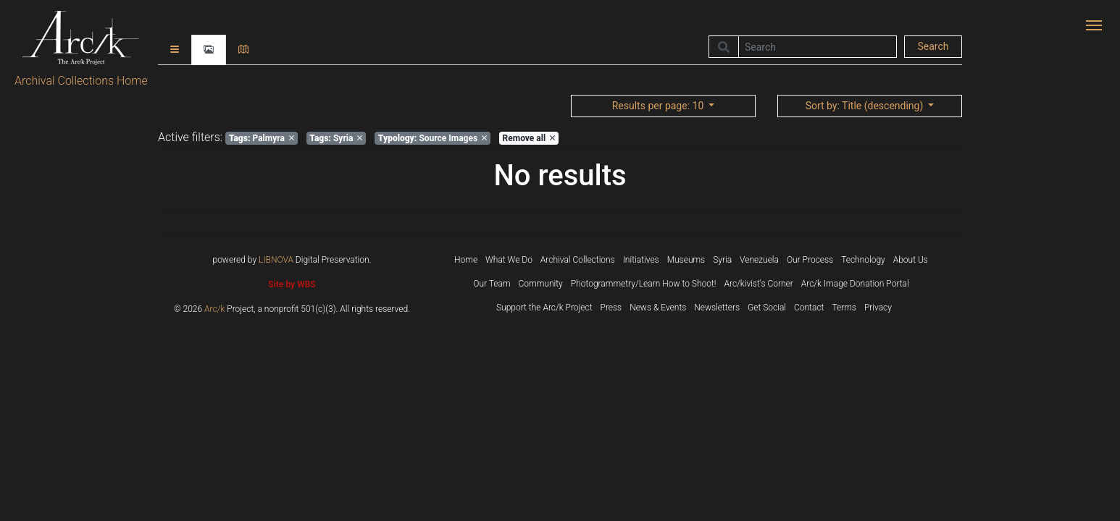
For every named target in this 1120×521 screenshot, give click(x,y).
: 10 (659, 105)
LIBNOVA (276, 260)
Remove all (529, 138)
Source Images (432, 138)
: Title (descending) (866, 105)
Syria (335, 138)
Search (932, 46)
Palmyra (261, 138)
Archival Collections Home (81, 81)
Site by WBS (291, 284)
